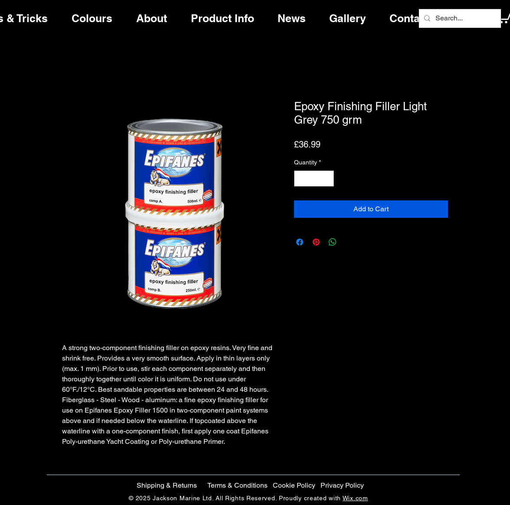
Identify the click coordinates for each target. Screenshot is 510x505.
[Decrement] (300, 178)
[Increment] (327, 178)
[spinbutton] (314, 178)
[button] (293, 485)
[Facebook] (480, 231)
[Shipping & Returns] (166, 485)
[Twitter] (480, 249)
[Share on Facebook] (299, 242)
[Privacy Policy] (342, 485)
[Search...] (459, 18)
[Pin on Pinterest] (316, 242)
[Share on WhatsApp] (332, 242)
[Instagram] (480, 267)
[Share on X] (349, 242)
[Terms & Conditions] (237, 485)
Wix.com (355, 498)
